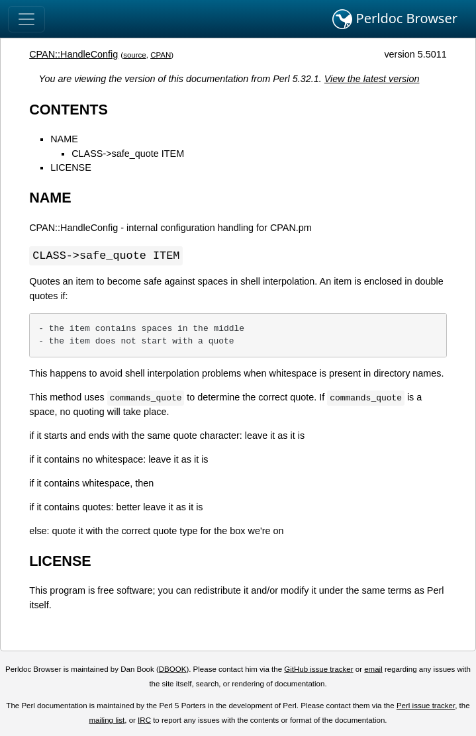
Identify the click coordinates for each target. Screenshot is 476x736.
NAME (64, 139)
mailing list (107, 721)
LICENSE (70, 167)
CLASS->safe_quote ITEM (127, 153)
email (373, 670)
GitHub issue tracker (318, 670)
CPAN (160, 55)
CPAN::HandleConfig (73, 54)
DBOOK (173, 670)
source (134, 55)
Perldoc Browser (394, 19)
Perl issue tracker (426, 706)
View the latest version (372, 78)
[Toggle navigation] (26, 19)
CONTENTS (68, 109)
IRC (144, 721)
